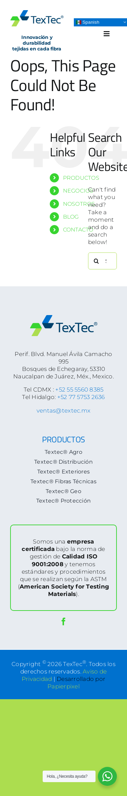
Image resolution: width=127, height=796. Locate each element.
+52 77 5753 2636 (81, 397)
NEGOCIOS (78, 190)
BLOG (71, 217)
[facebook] (63, 621)
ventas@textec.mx (63, 410)
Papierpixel (63, 686)
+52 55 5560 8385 (79, 389)
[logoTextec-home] (37, 12)
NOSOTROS (79, 204)
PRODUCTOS (81, 178)
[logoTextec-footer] (64, 317)
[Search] (96, 260)
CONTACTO (78, 229)
